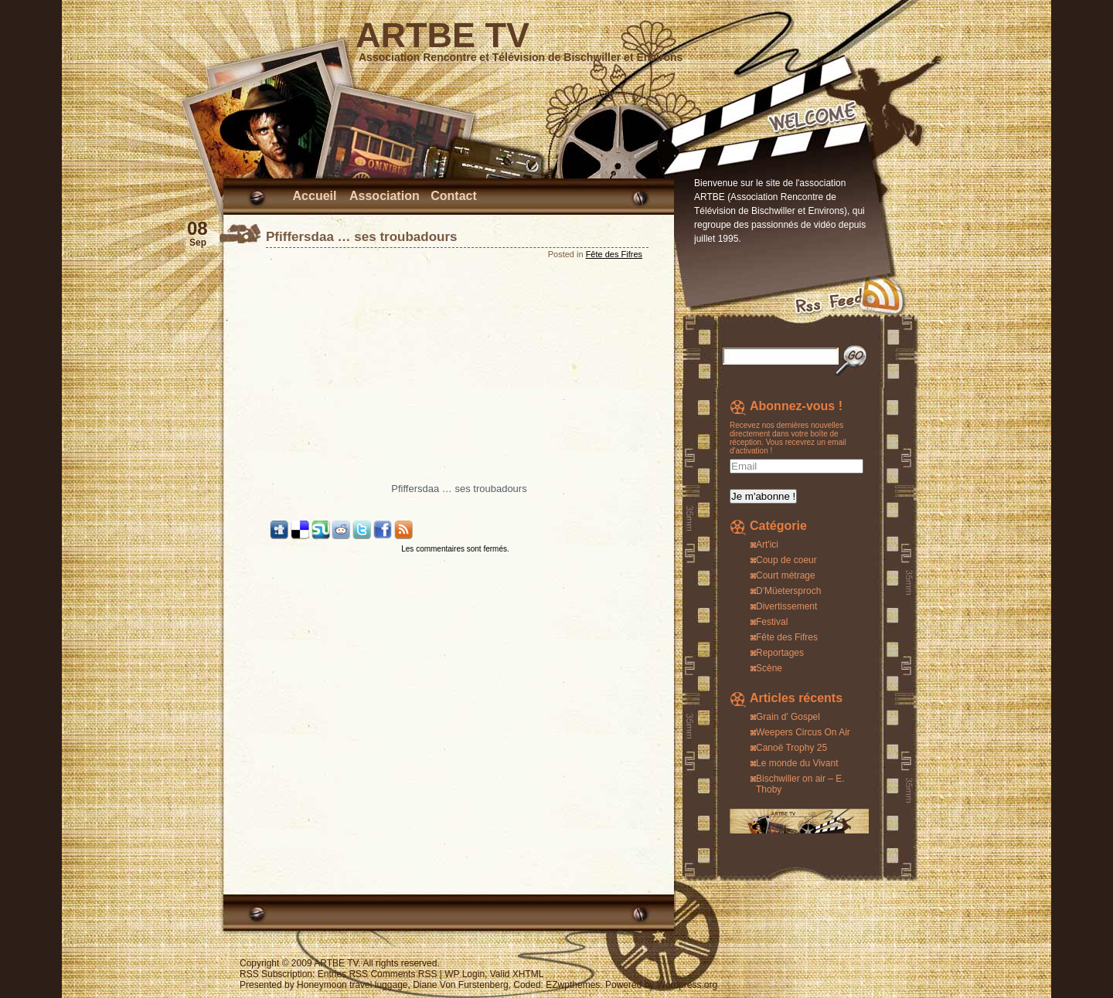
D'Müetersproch (788, 591)
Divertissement (786, 606)
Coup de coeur (786, 560)
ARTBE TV (442, 35)
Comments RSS (403, 974)
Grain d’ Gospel (788, 716)
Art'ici (767, 544)
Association (384, 195)
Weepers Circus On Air (803, 732)
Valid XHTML (517, 974)
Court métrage (785, 575)
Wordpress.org (687, 984)
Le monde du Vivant (797, 763)
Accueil (315, 195)
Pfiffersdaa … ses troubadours (362, 236)
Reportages (780, 652)
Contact (454, 195)
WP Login (464, 974)
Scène (769, 668)
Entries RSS (343, 974)
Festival (772, 621)
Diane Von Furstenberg (460, 984)
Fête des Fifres (614, 254)
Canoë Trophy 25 (791, 747)
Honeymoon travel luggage (352, 984)
